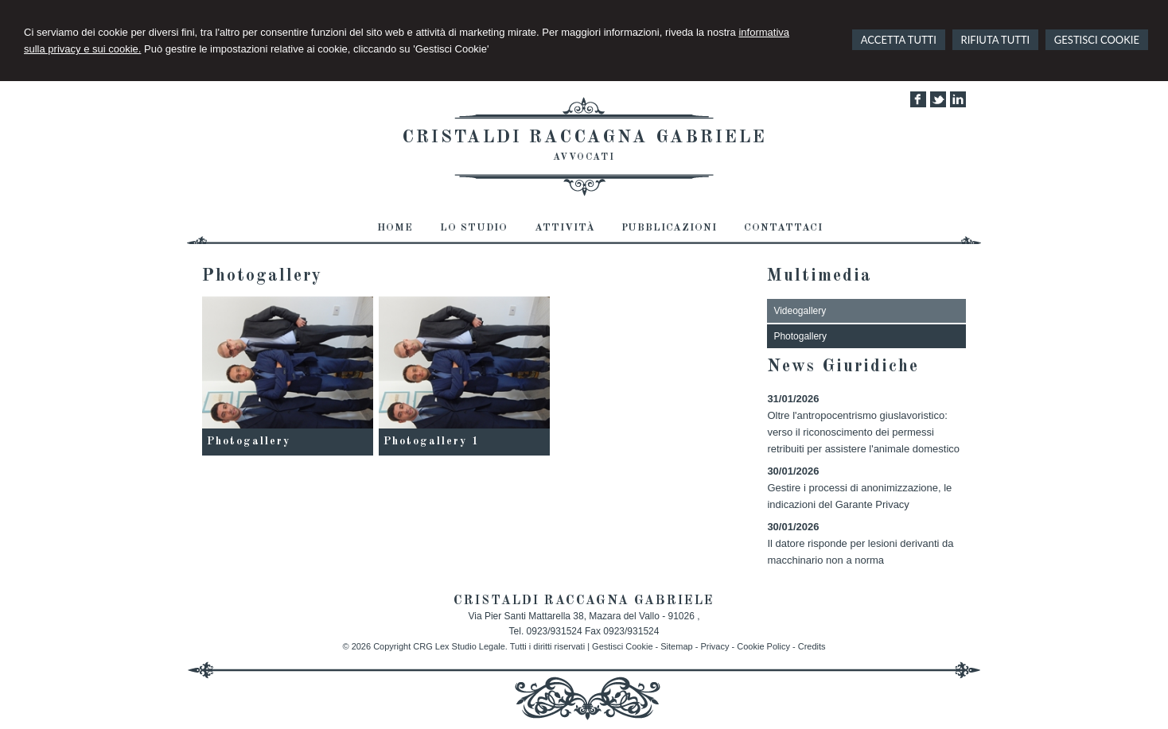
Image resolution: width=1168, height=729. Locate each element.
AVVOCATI (584, 157)
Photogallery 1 (431, 441)
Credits (812, 646)
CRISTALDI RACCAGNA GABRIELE (584, 137)
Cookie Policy (763, 646)
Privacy (714, 646)
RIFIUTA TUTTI (995, 39)
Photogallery (248, 441)
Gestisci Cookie (622, 646)
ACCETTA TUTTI (898, 39)
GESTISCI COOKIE (1096, 39)
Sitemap (676, 646)
